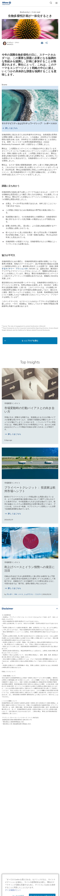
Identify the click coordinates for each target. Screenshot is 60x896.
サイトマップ (30, 779)
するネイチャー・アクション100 (15, 269)
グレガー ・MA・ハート (14, 594)
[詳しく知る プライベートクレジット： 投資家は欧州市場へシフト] (12, 514)
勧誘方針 (30, 803)
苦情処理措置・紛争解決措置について (30, 814)
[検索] (50, 3)
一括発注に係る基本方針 (30, 820)
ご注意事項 (30, 832)
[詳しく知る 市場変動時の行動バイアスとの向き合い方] (12, 434)
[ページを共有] (47, 43)
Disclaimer (7, 608)
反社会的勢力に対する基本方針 (30, 809)
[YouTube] (26, 861)
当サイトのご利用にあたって (30, 785)
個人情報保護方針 (30, 797)
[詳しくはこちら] (10, 128)
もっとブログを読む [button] (30, 341)
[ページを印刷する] (42, 43)
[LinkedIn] (34, 861)
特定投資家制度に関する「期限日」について (30, 826)
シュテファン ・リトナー (32, 594)
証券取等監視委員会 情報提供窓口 (30, 838)
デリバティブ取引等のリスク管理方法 (30, 850)
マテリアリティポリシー (30, 844)
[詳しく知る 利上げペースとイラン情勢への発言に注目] (12, 588)
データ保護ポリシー (30, 791)
